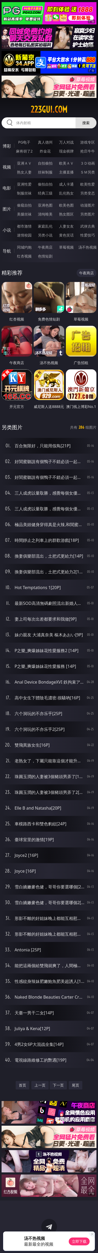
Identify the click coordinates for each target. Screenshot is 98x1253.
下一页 (58, 1085)
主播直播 (66, 172)
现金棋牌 (66, 151)
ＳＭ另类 (87, 172)
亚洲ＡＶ (24, 163)
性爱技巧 (87, 235)
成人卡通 (66, 184)
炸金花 (45, 151)
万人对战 (66, 142)
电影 (7, 188)
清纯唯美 (45, 214)
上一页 (39, 1085)
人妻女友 (66, 226)
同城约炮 (24, 247)
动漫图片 (87, 205)
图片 (7, 209)
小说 (7, 230)
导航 (7, 251)
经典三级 (45, 193)
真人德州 (45, 142)
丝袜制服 (45, 172)
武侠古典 (87, 226)
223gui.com (49, 109)
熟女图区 (66, 214)
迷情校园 (24, 235)
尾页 (75, 1085)
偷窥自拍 (24, 205)
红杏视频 (24, 256)
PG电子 (24, 142)
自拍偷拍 (45, 163)
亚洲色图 (45, 205)
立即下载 (79, 1241)
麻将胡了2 (24, 151)
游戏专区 (87, 142)
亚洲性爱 (24, 184)
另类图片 (87, 214)
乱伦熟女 (66, 193)
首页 (22, 1085)
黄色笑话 (66, 235)
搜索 (86, 122)
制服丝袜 (24, 193)
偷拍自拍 (45, 184)
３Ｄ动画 (87, 163)
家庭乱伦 (45, 226)
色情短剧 (45, 256)
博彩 (7, 146)
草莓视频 (66, 247)
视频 (7, 167)
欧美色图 (66, 205)
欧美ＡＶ (66, 163)
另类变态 (87, 193)
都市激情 (24, 226)
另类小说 (45, 235)
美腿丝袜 (24, 214)
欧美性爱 (87, 184)
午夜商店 (45, 247)
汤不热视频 (87, 247)
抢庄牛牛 (87, 151)
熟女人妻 (24, 172)
